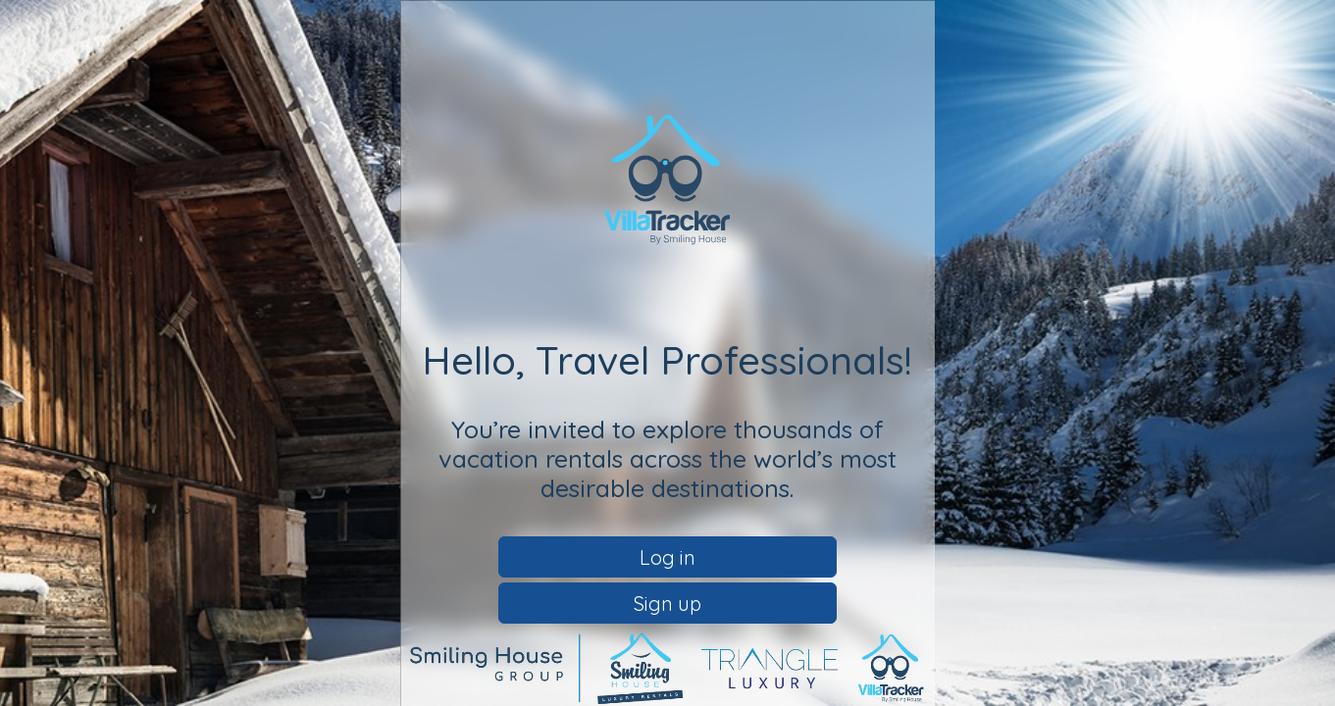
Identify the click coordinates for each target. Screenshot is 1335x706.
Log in (667, 557)
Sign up (667, 603)
